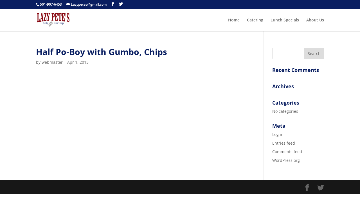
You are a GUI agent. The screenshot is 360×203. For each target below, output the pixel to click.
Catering (255, 20)
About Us (315, 20)
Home (234, 20)
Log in (278, 134)
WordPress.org (286, 160)
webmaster (52, 62)
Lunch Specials (285, 20)
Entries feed (283, 143)
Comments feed (287, 151)
